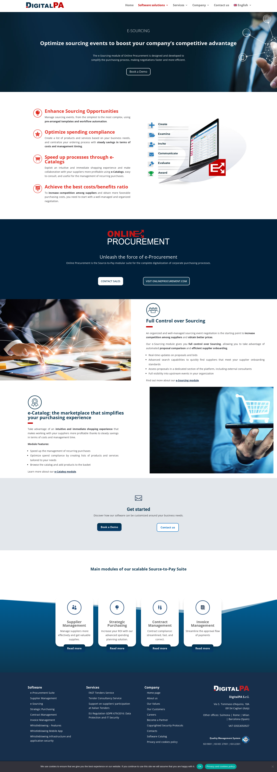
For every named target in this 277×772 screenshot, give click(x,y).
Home (129, 5)
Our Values (153, 703)
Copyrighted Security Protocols (165, 725)
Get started (138, 509)
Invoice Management (42, 720)
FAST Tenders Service (101, 692)
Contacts (152, 731)
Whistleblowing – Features (45, 725)
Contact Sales (110, 281)
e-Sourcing (36, 703)
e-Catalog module (65, 471)
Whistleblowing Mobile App (46, 731)
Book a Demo (138, 72)
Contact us (221, 5)
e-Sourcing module (187, 380)
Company (199, 5)
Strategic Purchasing (42, 709)
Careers (151, 714)
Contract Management (43, 714)
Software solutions (151, 5)
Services (178, 5)
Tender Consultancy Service (105, 698)
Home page (153, 692)
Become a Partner (157, 720)
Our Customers (156, 709)
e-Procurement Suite (42, 692)
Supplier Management (43, 698)
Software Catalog (157, 736)
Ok (199, 766)
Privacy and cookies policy (162, 742)
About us (152, 698)
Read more (74, 649)
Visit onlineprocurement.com (166, 281)
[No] (272, 766)
